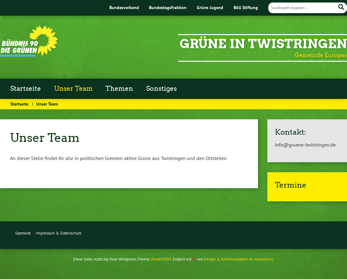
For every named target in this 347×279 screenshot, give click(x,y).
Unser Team (73, 89)
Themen (119, 89)
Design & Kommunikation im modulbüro (238, 259)
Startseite (25, 89)
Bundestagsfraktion (167, 7)
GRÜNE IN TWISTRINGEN (263, 43)
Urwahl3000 (160, 259)
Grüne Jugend (210, 7)
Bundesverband (124, 7)
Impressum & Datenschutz (59, 233)
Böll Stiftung (246, 7)
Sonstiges (161, 89)
